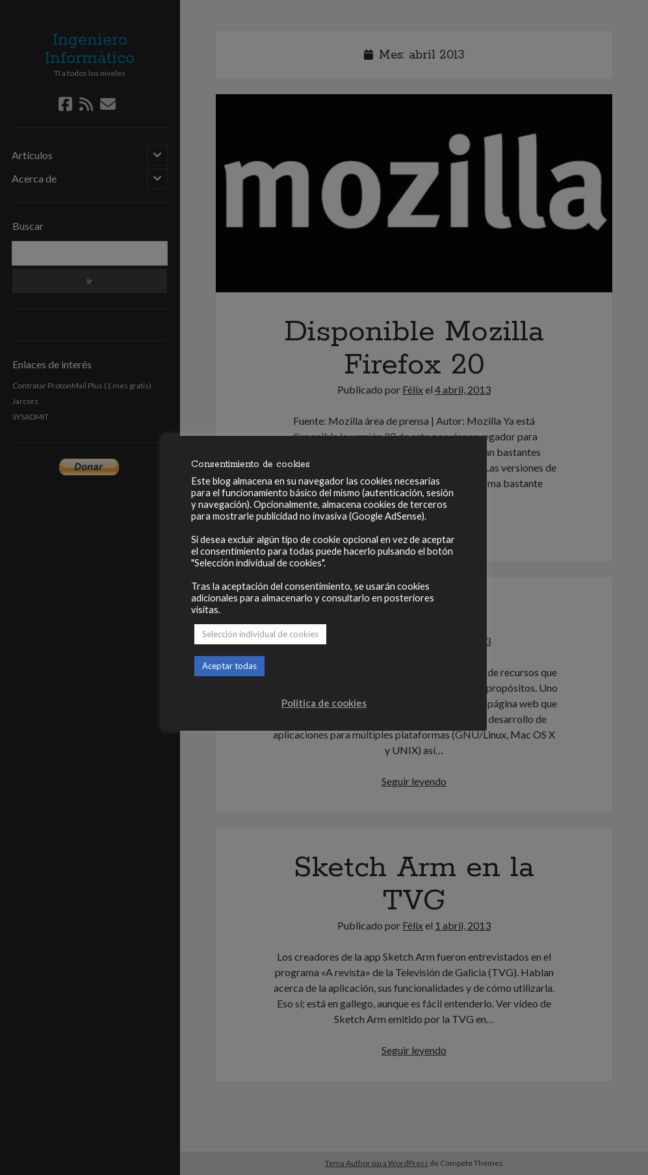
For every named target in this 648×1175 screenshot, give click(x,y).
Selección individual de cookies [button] (260, 634)
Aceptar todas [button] (229, 666)
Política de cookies (324, 703)
